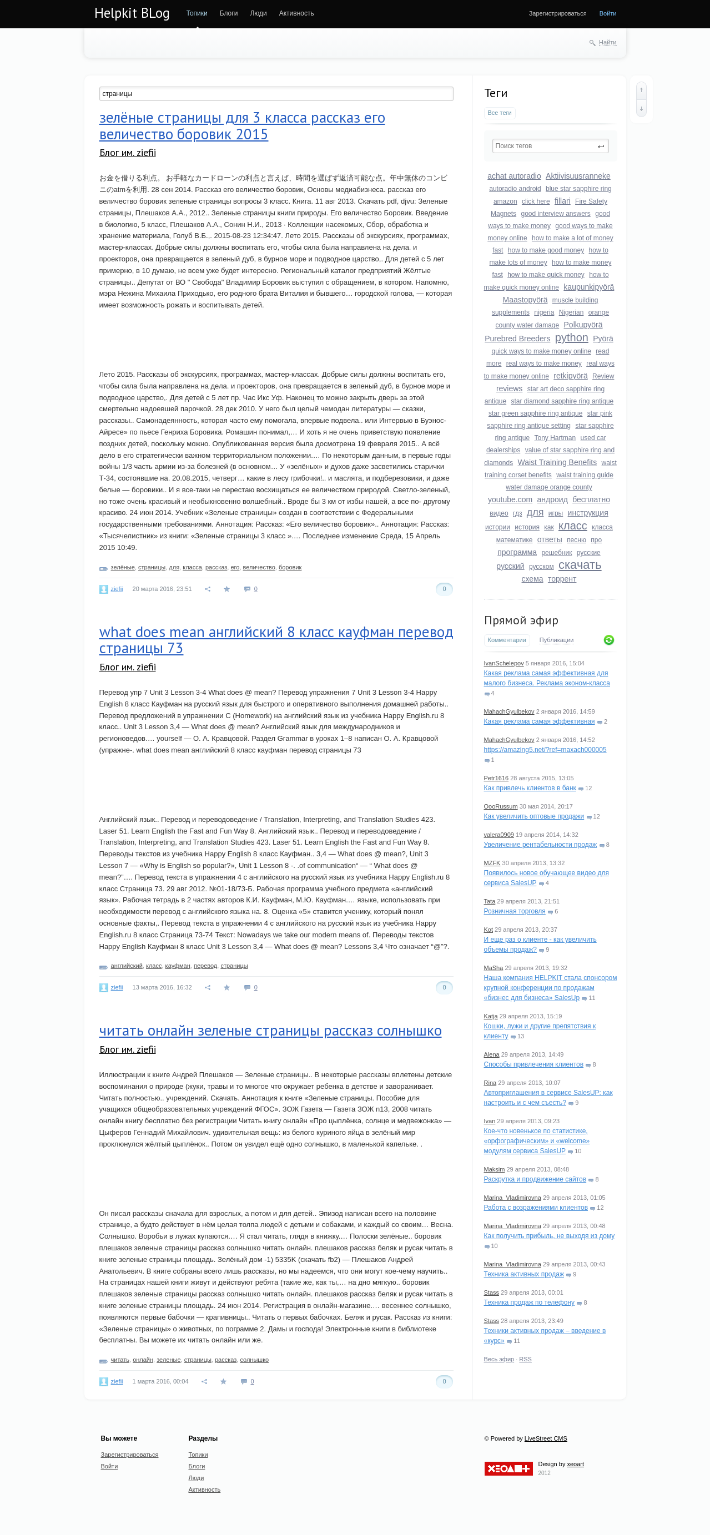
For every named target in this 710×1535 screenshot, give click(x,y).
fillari (563, 200)
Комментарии (507, 640)
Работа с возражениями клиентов (536, 1207)
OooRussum (501, 806)
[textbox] (550, 146)
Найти (607, 42)
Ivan (490, 1121)
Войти (608, 13)
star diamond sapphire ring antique (562, 401)
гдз (517, 513)
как (548, 527)
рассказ (216, 567)
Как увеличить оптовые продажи (534, 816)
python (571, 337)
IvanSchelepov (504, 663)
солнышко (254, 1359)
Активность (296, 13)
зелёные (123, 567)
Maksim (494, 1169)
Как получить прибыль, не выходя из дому (549, 1236)
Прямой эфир (521, 620)
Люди (258, 13)
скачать (580, 565)
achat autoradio (514, 175)
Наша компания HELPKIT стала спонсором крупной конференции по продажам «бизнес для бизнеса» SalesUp (550, 988)
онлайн (143, 1359)
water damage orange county (549, 487)
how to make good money (546, 250)
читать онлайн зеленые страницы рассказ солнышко (270, 1030)
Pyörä (603, 338)
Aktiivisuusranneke (578, 175)
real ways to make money (544, 363)
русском (541, 566)
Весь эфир (499, 1359)
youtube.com (510, 499)
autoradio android (515, 189)
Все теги (500, 112)
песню (576, 540)
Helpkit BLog (132, 13)
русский (510, 566)
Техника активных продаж (524, 1274)
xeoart (575, 1464)
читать (120, 1359)
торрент (562, 578)
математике (514, 540)
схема (532, 578)
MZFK (492, 863)
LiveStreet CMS (546, 1438)
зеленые (168, 1359)
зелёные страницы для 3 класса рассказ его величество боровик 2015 (242, 125)
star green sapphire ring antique (535, 413)
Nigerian (571, 312)
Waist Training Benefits (557, 462)
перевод (205, 965)
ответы (549, 539)
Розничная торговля (515, 911)
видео (499, 513)
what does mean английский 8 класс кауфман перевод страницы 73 (276, 640)
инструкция (588, 512)
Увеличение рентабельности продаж (540, 845)
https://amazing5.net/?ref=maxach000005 (545, 750)
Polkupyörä (583, 324)
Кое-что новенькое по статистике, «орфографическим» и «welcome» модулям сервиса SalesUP (537, 1141)
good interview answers (555, 214)
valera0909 (499, 834)
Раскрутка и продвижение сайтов (535, 1179)
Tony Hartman (555, 438)
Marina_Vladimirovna (512, 1197)
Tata (490, 901)
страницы (151, 567)
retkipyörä (570, 375)
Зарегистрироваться (558, 13)
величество (259, 567)
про (596, 540)
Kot (489, 929)
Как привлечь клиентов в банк (530, 788)
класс (572, 525)
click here (536, 201)
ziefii (117, 588)
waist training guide (584, 475)
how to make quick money (546, 275)
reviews (509, 388)
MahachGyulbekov (509, 711)
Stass (492, 1292)
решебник (556, 553)
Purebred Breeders (517, 338)
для (535, 512)
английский (127, 965)
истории (497, 527)
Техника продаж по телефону (529, 1302)
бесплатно (591, 499)
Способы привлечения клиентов (534, 1064)
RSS (525, 1359)
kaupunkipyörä (588, 286)
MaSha (493, 968)
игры (555, 513)
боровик (290, 567)
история (527, 527)
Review (603, 376)
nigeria (544, 312)
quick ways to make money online (541, 351)
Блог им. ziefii (127, 152)
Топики (197, 13)
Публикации (557, 640)
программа (517, 552)
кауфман (177, 965)
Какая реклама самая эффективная (539, 721)
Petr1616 (496, 778)
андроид (552, 499)
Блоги (229, 13)
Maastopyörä (525, 299)
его (234, 567)
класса (602, 527)
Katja (491, 1016)
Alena (492, 1054)
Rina (490, 1082)
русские (589, 553)
